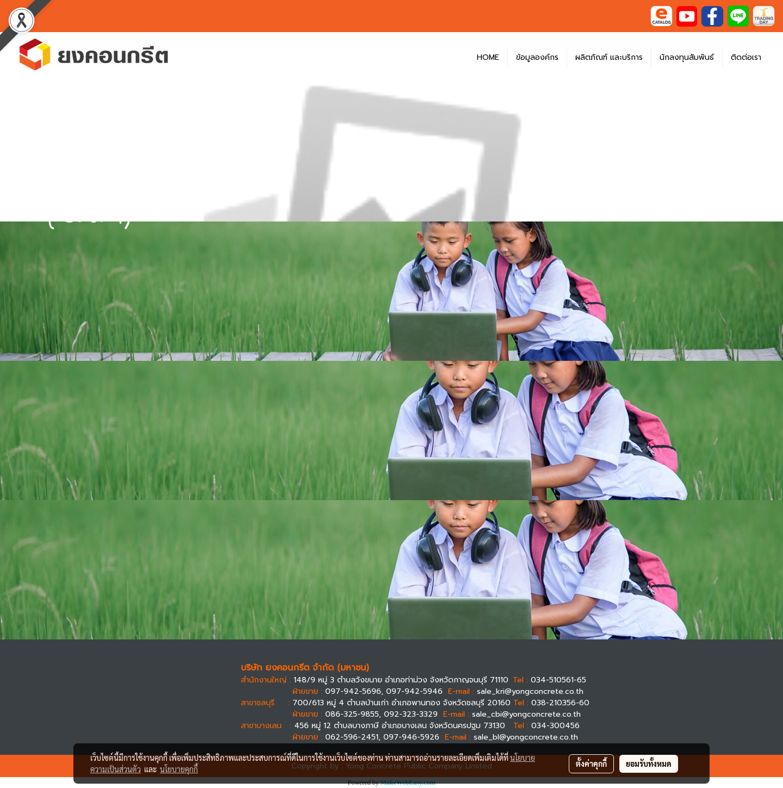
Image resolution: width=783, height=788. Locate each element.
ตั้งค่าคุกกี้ (591, 763)
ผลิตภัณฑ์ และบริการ (609, 57)
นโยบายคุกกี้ (179, 769)
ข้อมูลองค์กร (537, 57)
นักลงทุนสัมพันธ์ (687, 57)
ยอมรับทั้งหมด (649, 763)
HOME (488, 57)
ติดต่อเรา (746, 57)
